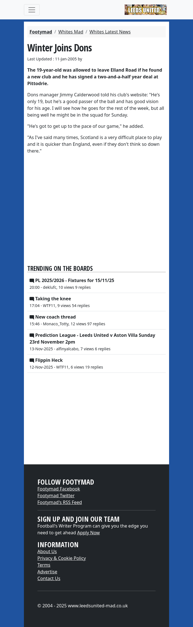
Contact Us (48, 578)
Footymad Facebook (58, 489)
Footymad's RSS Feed (59, 502)
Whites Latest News (110, 32)
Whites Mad (70, 32)
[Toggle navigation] (32, 9)
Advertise (47, 572)
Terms (43, 565)
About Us (47, 551)
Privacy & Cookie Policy (61, 558)
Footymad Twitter (56, 495)
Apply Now (88, 533)
